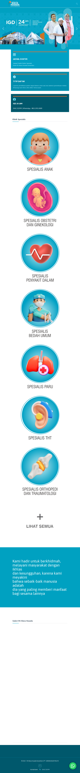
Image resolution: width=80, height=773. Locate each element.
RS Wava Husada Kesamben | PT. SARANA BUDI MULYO (43, 761)
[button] (3, 28)
